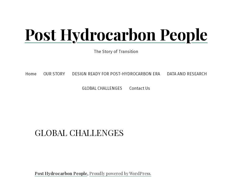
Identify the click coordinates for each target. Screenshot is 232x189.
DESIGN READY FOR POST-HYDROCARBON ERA (116, 73)
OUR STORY (54, 73)
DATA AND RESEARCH (187, 73)
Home (31, 73)
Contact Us (139, 88)
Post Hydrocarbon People (116, 33)
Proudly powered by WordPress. (120, 173)
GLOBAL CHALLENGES (102, 88)
